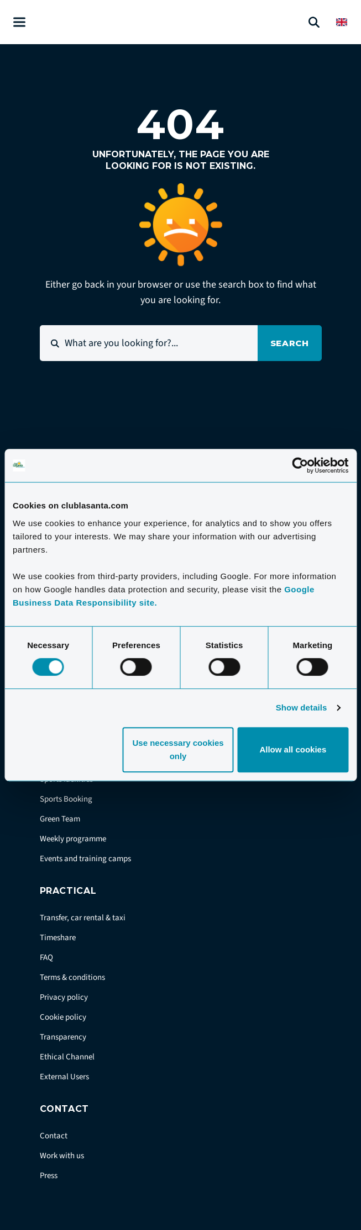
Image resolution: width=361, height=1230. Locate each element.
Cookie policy (63, 1017)
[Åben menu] (19, 22)
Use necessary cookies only (177, 749)
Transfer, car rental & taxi (82, 918)
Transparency (63, 1037)
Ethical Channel (67, 1057)
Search (289, 343)
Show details (301, 707)
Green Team (60, 819)
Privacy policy (64, 997)
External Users (64, 1077)
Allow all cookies (292, 749)
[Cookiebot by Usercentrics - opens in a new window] (300, 465)
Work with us (62, 1156)
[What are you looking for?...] (149, 343)
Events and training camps (85, 859)
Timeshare (58, 937)
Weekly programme (73, 839)
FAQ (46, 957)
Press (48, 1175)
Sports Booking (66, 799)
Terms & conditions (72, 977)
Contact (53, 1136)
